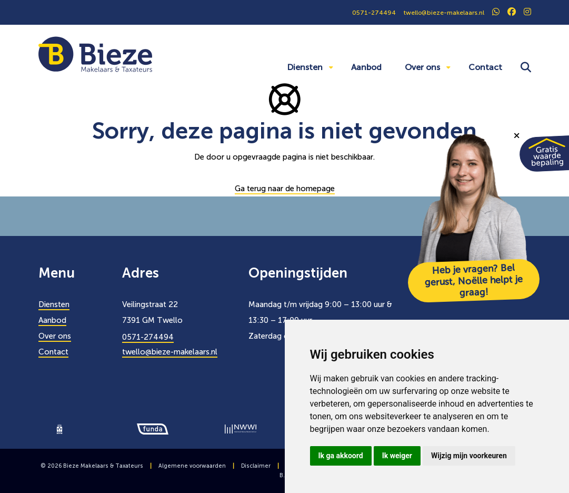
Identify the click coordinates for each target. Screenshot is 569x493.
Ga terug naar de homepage (285, 188)
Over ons (422, 67)
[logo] (59, 428)
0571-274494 (148, 337)
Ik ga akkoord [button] (340, 455)
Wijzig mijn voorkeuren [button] (469, 455)
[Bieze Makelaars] (95, 53)
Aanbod (366, 67)
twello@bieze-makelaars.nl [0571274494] (444, 12)
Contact (485, 67)
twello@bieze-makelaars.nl (169, 352)
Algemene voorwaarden (192, 465)
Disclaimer (256, 465)
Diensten (305, 67)
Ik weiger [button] (397, 455)
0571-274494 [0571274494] (374, 12)
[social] (496, 12)
